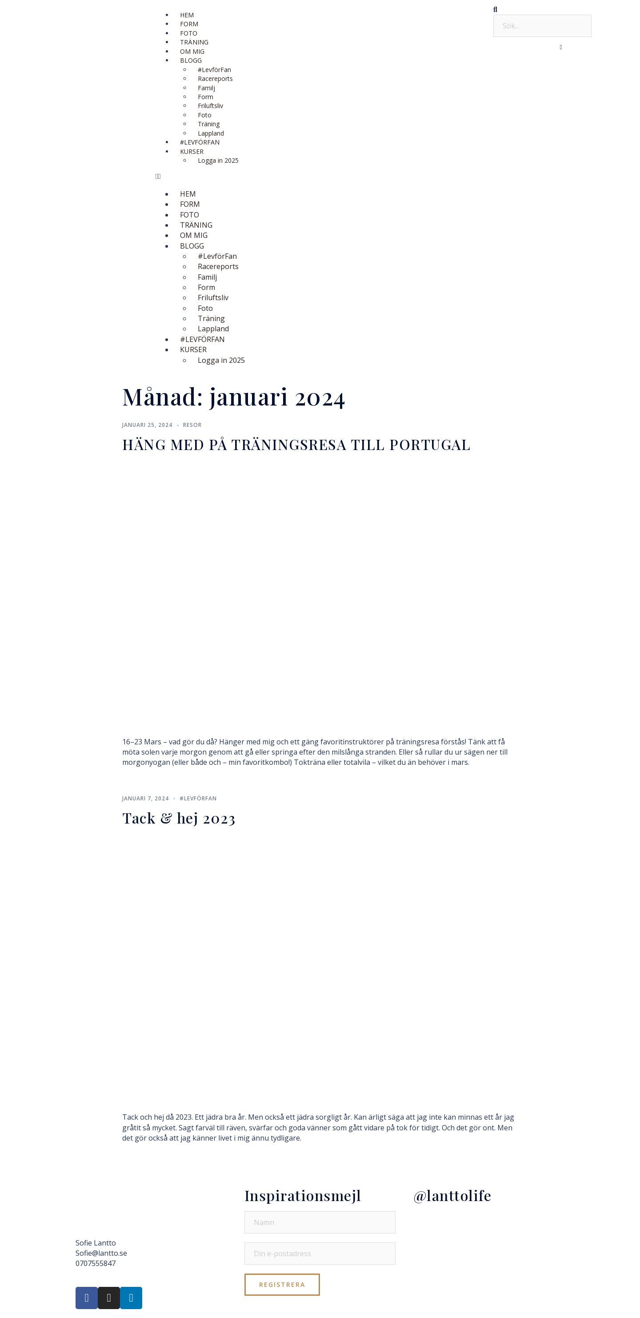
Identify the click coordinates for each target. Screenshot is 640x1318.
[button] (320, 176)
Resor (192, 425)
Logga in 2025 (218, 160)
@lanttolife (452, 1195)
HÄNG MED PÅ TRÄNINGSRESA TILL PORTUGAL (296, 444)
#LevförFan (198, 798)
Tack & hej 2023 (179, 817)
